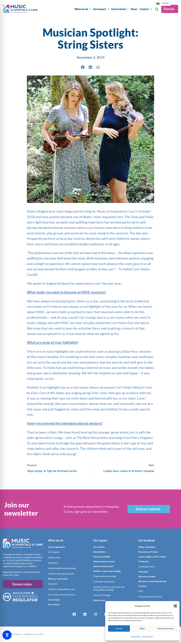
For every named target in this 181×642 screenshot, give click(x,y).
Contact (146, 9)
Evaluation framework (104, 581)
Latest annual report (103, 566)
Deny (142, 628)
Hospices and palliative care (61, 589)
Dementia (53, 562)
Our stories (99, 547)
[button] (175, 605)
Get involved (120, 9)
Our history (54, 604)
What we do (82, 9)
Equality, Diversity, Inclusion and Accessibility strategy (109, 588)
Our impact (101, 9)
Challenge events (146, 566)
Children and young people (61, 573)
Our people (54, 599)
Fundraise (143, 561)
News (134, 9)
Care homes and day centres (61, 594)
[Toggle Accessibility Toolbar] (7, 635)
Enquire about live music (150, 596)
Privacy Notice (147, 636)
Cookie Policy (136, 636)
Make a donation (146, 547)
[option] (162, 3)
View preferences (166, 628)
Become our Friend (148, 551)
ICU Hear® (53, 552)
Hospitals (52, 583)
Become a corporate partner (152, 581)
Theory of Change (101, 595)
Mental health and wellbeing (62, 568)
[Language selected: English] (162, 4)
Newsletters (99, 551)
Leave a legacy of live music (152, 556)
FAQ (140, 591)
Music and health (101, 556)
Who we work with (57, 578)
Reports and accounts (104, 561)
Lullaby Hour (54, 557)
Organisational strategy (104, 576)
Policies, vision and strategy (107, 571)
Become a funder (147, 576)
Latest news (99, 600)
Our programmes (56, 547)
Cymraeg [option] (165, 3)
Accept (119, 628)
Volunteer (143, 571)
